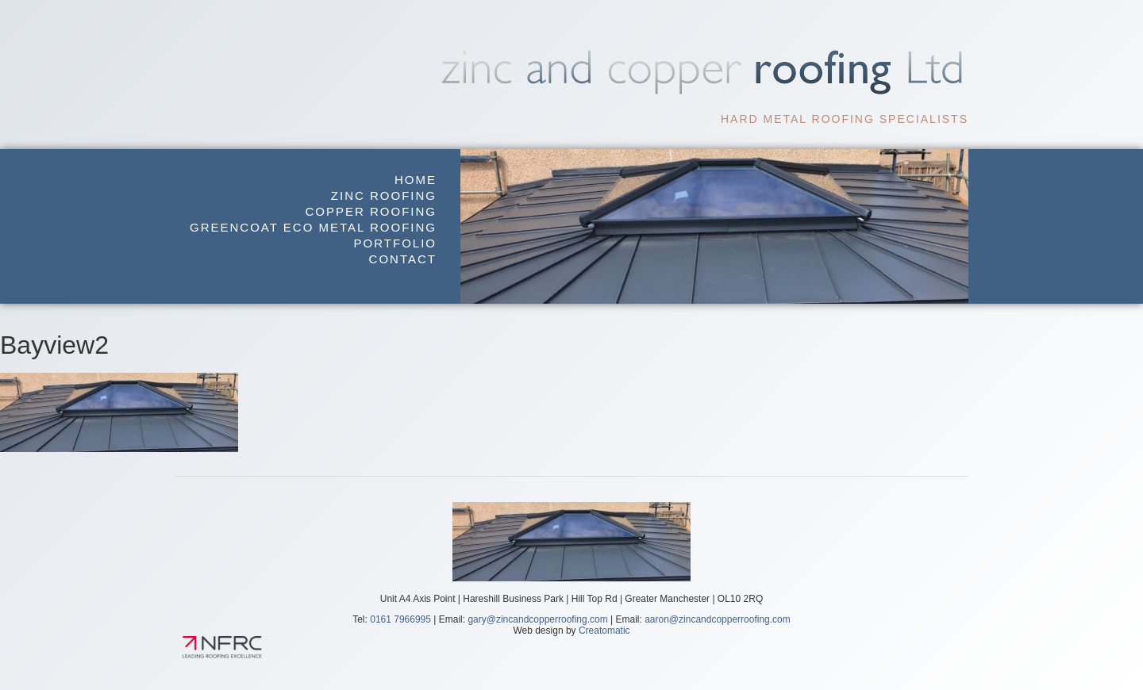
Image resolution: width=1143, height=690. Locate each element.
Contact (403, 259)
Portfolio (395, 243)
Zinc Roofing (384, 195)
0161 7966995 (400, 619)
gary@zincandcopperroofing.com (537, 619)
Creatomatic (604, 630)
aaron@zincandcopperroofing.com (718, 619)
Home (415, 179)
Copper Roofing (371, 211)
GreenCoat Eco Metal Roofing (313, 227)
